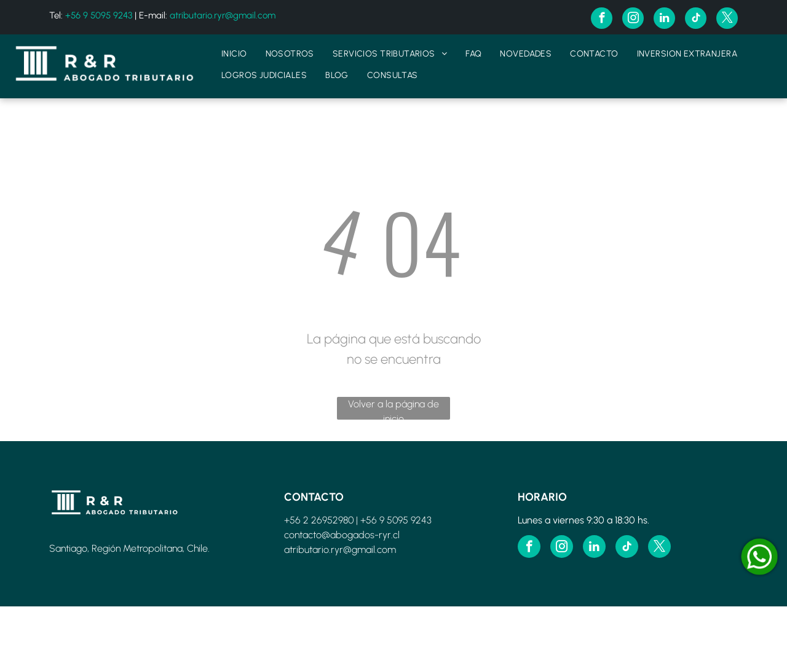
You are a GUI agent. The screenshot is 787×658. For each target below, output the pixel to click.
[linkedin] (664, 19)
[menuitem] (234, 54)
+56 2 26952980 (319, 520)
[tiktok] (695, 19)
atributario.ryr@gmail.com (222, 15)
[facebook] (601, 19)
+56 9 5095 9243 (98, 15)
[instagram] (633, 19)
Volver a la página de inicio (393, 409)
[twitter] (727, 19)
